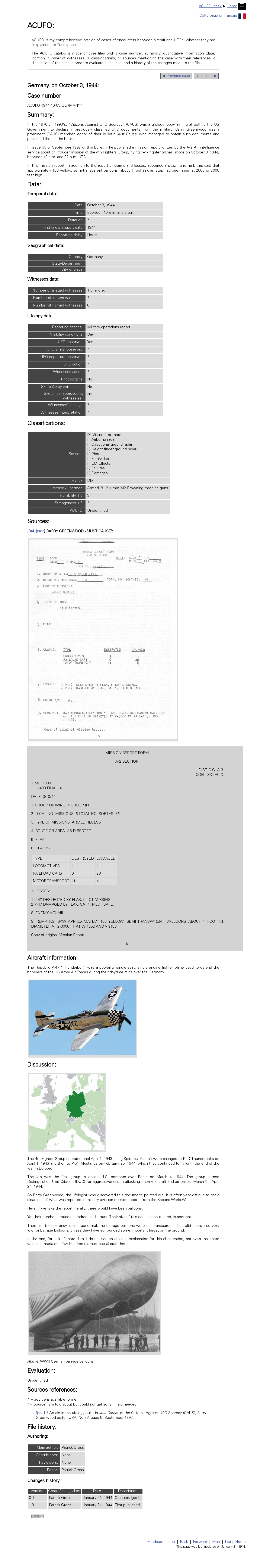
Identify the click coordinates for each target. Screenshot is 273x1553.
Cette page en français (222, 16)
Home (232, 6)
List (228, 1542)
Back (184, 1542)
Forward (200, 1542)
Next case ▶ (206, 76)
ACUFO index (210, 6)
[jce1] (40, 1413)
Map (216, 1542)
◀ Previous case (176, 76)
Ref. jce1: (36, 531)
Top (172, 1542)
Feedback (156, 1542)
